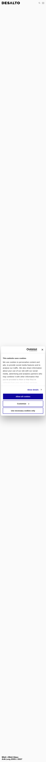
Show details (33, 390)
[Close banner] (42, 350)
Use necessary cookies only (23, 411)
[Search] (39, 3)
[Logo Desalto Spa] (11, 3)
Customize (23, 403)
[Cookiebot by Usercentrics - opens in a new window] (27, 349)
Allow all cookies (23, 396)
